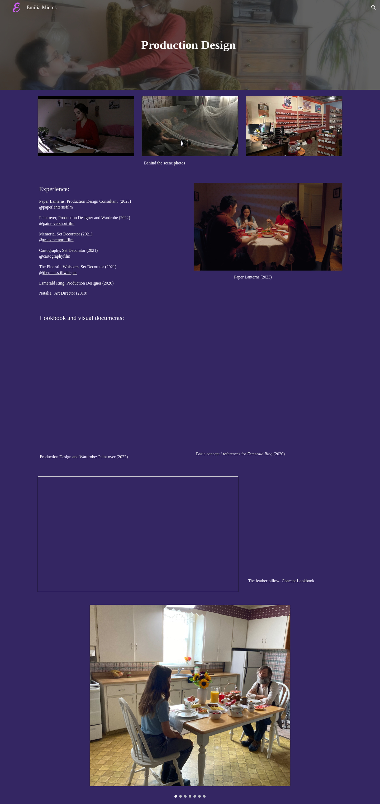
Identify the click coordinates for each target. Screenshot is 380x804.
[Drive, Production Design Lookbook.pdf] (112, 393)
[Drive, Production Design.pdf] (268, 392)
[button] (373, 7)
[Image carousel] (190, 701)
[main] (190, 45)
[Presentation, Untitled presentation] (138, 534)
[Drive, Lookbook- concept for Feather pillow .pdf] (294, 525)
